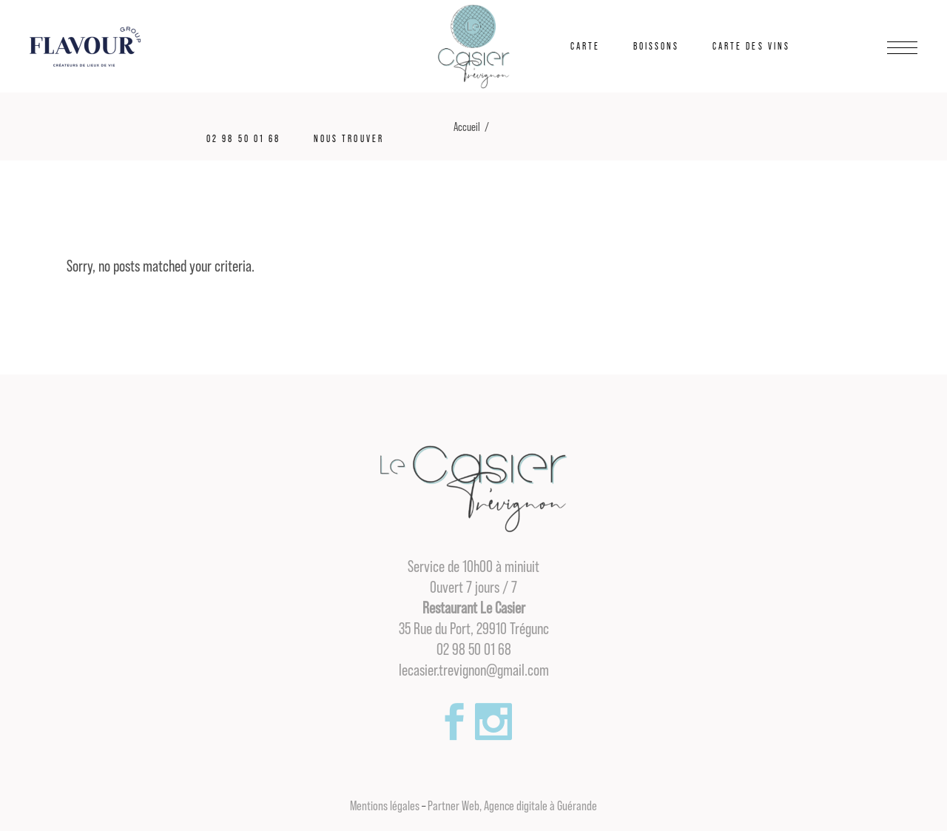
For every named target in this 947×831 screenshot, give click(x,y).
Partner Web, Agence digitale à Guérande (512, 806)
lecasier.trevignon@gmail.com (474, 670)
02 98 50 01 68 (474, 650)
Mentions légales (384, 806)
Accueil (467, 127)
